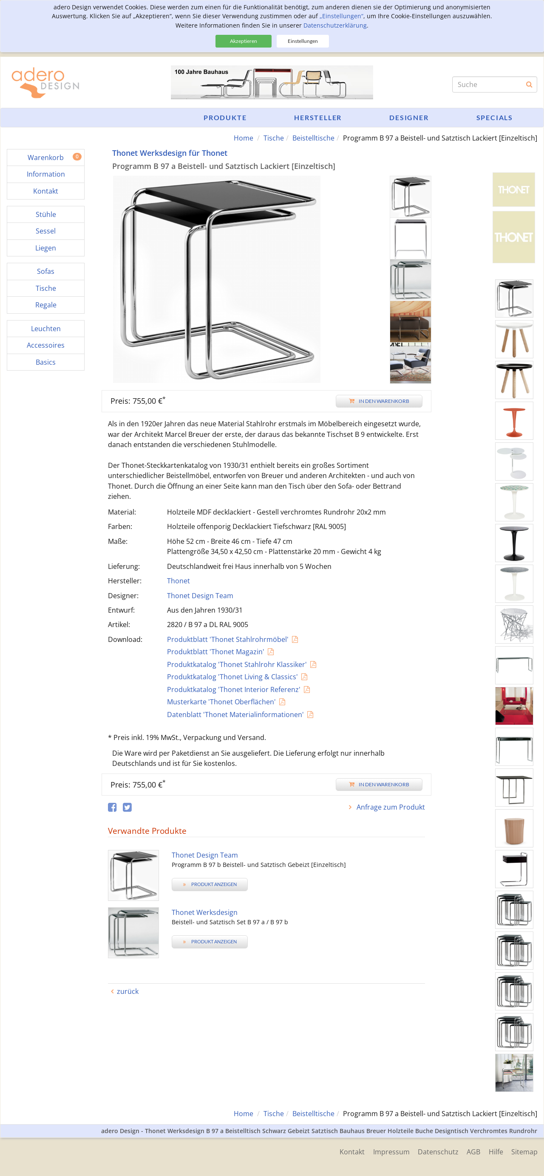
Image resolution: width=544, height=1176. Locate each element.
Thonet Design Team (200, 595)
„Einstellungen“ (341, 16)
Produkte (225, 117)
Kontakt (350, 1151)
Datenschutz (437, 1151)
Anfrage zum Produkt (390, 807)
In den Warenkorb (379, 401)
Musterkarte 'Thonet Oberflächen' (221, 701)
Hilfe (495, 1151)
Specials (494, 117)
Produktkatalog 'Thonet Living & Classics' (232, 676)
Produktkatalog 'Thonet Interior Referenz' (233, 689)
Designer (408, 117)
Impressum (390, 1151)
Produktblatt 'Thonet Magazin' (215, 651)
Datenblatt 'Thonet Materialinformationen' (235, 714)
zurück (128, 991)
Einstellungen (303, 41)
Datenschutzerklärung (335, 25)
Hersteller (318, 117)
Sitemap (524, 1151)
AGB (473, 1151)
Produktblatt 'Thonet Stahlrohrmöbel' (228, 639)
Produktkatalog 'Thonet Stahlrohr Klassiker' (237, 664)
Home (243, 138)
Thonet (178, 580)
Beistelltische (313, 138)
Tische (274, 138)
